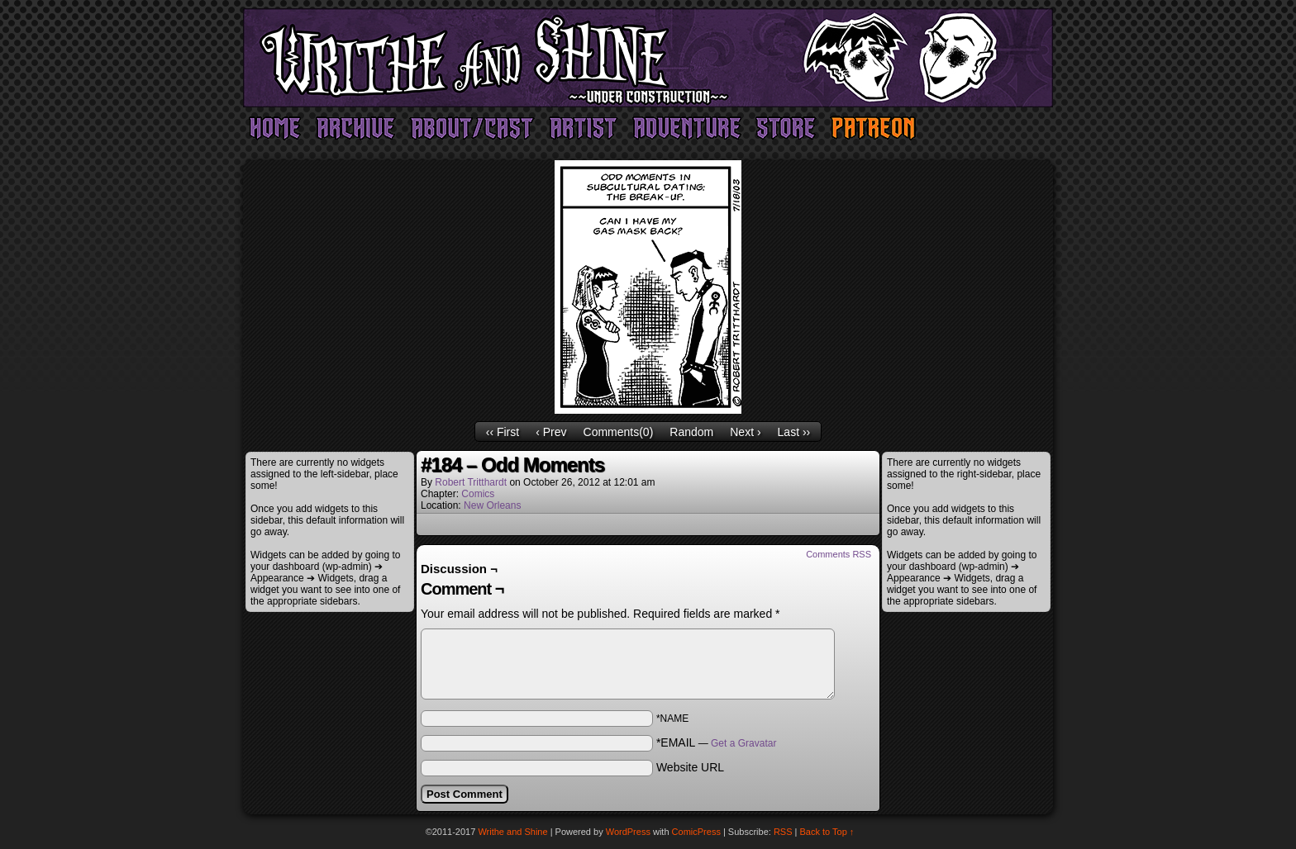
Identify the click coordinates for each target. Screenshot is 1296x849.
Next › (745, 432)
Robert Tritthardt (471, 482)
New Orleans (492, 505)
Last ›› (794, 432)
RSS (783, 832)
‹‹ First (502, 432)
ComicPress (696, 832)
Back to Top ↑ (827, 832)
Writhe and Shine (648, 57)
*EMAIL (716, 742)
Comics (477, 494)
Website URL (690, 767)
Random (691, 432)
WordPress (628, 832)
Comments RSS (838, 554)
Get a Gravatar (743, 743)
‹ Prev (551, 432)
